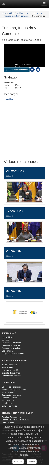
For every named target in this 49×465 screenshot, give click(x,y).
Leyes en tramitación (10, 370)
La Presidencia (8, 337)
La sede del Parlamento (11, 387)
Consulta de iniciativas (11, 373)
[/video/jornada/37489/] (24, 312)
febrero (35, 13)
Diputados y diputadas (11, 345)
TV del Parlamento (9, 365)
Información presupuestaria (13, 425)
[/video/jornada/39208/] (24, 192)
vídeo (9, 99)
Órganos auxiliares (9, 398)
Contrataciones (8, 422)
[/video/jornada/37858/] (24, 272)
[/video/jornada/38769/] (24, 232)
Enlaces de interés (9, 406)
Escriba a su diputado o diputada (15, 420)
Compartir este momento (17, 70)
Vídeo (11, 13)
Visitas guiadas (8, 392)
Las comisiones (8, 351)
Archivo (20, 13)
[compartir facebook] (38, 69)
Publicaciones (7, 367)
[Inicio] (3, 4)
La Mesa (5, 340)
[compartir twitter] (32, 69)
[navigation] (24, 129)
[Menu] (44, 3)
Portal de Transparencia (11, 417)
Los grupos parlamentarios (13, 354)
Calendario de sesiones (11, 376)
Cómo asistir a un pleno (11, 395)
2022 (28, 13)
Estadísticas (7, 403)
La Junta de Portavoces (11, 343)
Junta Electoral (8, 400)
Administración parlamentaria (14, 390)
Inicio (4, 13)
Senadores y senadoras (11, 348)
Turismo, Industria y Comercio (16, 16)
